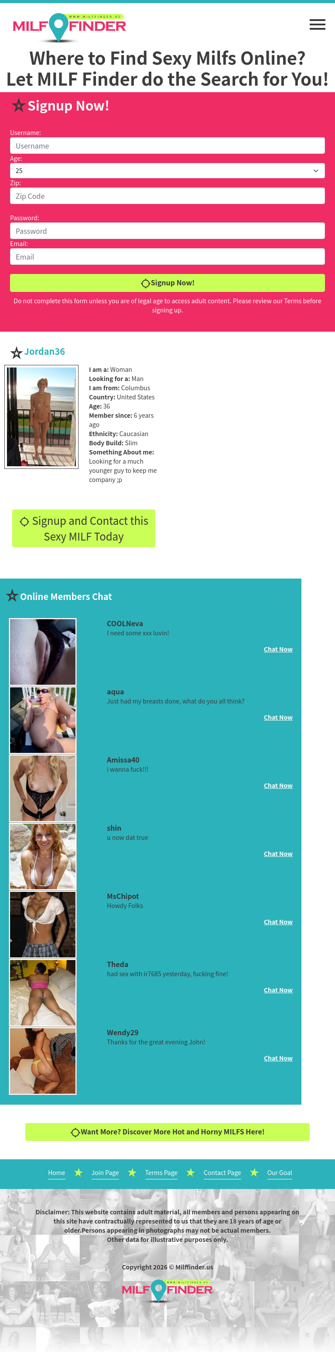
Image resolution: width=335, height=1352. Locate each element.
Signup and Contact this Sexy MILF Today (83, 528)
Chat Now (278, 649)
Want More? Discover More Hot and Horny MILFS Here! (167, 1132)
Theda (117, 964)
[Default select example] (167, 170)
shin (114, 827)
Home (56, 1172)
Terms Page (161, 1172)
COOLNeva (125, 623)
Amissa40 (123, 759)
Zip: (15, 182)
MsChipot (123, 896)
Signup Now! (167, 283)
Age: (16, 158)
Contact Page (222, 1172)
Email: (19, 243)
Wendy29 (123, 1032)
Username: (25, 132)
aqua (115, 691)
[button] (317, 20)
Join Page (105, 1172)
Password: (24, 217)
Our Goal (279, 1172)
